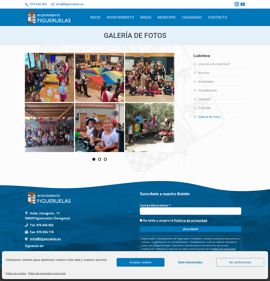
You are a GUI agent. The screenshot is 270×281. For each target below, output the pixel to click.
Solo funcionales (190, 262)
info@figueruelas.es (67, 4)
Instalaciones (207, 90)
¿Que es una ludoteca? (214, 64)
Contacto (204, 99)
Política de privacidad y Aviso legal (46, 273)
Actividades (206, 81)
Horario (203, 73)
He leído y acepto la (173, 220)
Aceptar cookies (140, 262)
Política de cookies (16, 273)
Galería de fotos (209, 117)
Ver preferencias (240, 262)
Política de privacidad (190, 220)
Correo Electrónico (155, 205)
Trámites (204, 108)
